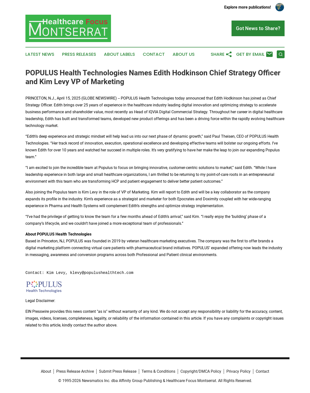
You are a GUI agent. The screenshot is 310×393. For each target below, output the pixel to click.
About (46, 371)
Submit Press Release (117, 371)
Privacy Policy (238, 371)
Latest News (39, 54)
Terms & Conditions (158, 371)
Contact (154, 54)
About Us (184, 54)
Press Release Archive (75, 371)
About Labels (119, 54)
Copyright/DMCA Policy (200, 371)
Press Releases (79, 54)
